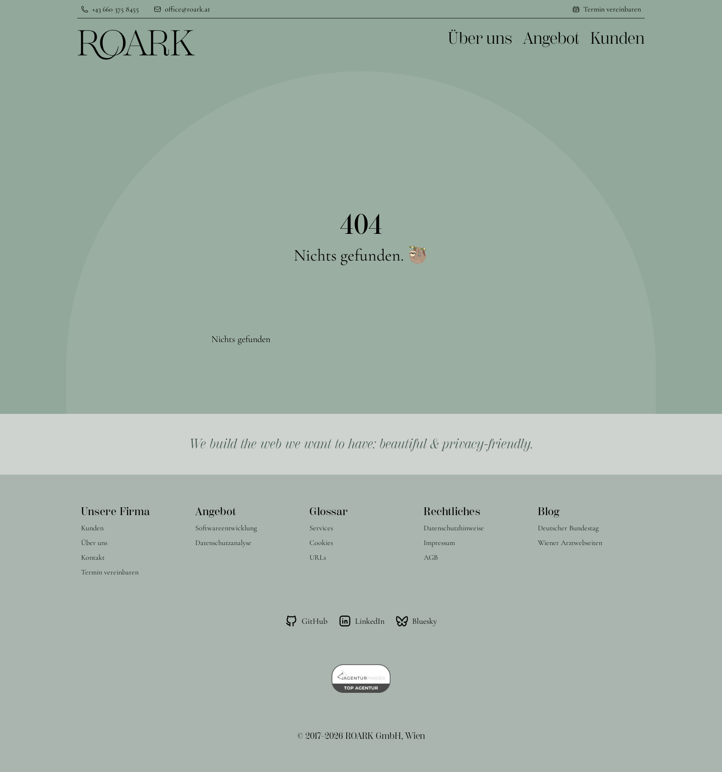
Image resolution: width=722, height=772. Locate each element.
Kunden (617, 38)
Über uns (480, 38)
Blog (548, 511)
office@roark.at (187, 9)
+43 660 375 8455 (115, 9)
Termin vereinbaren (612, 9)
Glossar (328, 511)
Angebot (551, 38)
